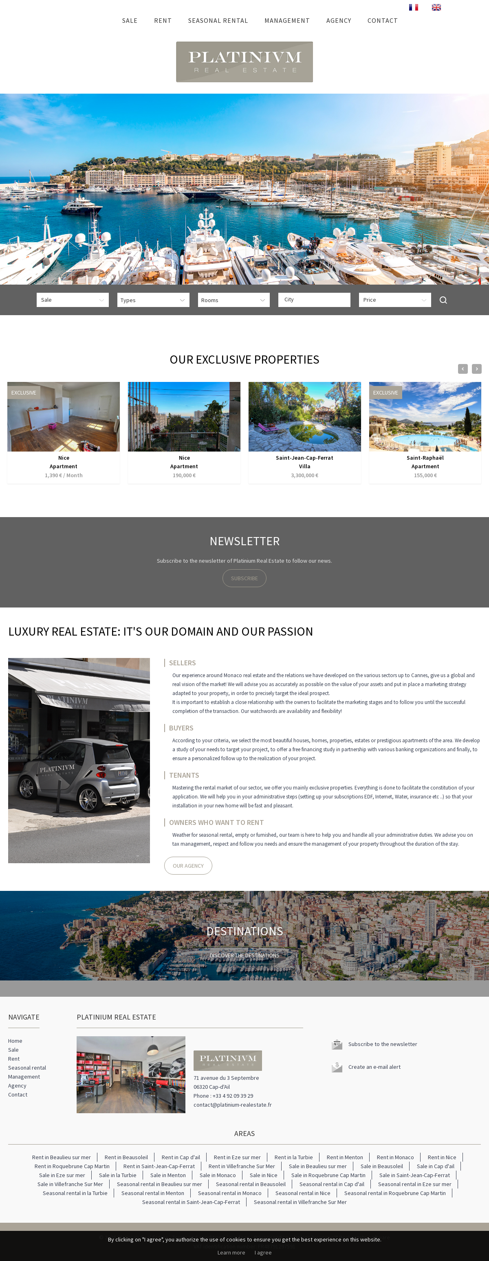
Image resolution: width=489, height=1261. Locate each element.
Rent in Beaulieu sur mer (61, 1157)
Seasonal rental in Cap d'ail (332, 1184)
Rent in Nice (442, 1157)
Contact (383, 20)
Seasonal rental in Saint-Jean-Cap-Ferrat (191, 1202)
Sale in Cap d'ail (435, 1166)
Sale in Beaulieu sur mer (318, 1166)
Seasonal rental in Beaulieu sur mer (159, 1184)
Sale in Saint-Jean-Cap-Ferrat (414, 1175)
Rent (163, 20)
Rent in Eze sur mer (237, 1157)
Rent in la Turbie (294, 1157)
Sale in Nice (264, 1175)
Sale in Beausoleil (382, 1166)
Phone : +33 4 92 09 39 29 (223, 1095)
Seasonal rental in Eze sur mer (415, 1184)
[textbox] (316, 299)
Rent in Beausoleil (126, 1157)
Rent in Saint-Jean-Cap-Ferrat (159, 1166)
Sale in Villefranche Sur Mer (70, 1184)
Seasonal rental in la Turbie (75, 1193)
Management (287, 20)
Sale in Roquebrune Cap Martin (328, 1175)
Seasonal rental (218, 20)
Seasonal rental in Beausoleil (251, 1184)
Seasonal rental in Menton (152, 1193)
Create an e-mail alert (374, 1066)
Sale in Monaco (218, 1175)
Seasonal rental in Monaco (230, 1193)
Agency (338, 20)
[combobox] (314, 300)
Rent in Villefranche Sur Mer (242, 1166)
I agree (263, 1252)
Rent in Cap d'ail (181, 1157)
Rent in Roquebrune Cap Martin (72, 1166)
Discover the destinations (245, 955)
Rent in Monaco (395, 1157)
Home (102, 20)
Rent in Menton (345, 1157)
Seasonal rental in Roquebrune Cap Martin (395, 1193)
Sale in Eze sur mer (62, 1175)
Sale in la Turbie (118, 1175)
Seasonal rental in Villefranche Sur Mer (300, 1202)
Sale (130, 20)
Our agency (188, 865)
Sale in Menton (168, 1175)
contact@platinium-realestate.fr (233, 1104)
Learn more (231, 1252)
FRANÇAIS (413, 7)
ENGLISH (436, 7)
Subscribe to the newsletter (382, 1044)
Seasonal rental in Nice (302, 1193)
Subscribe (244, 578)
